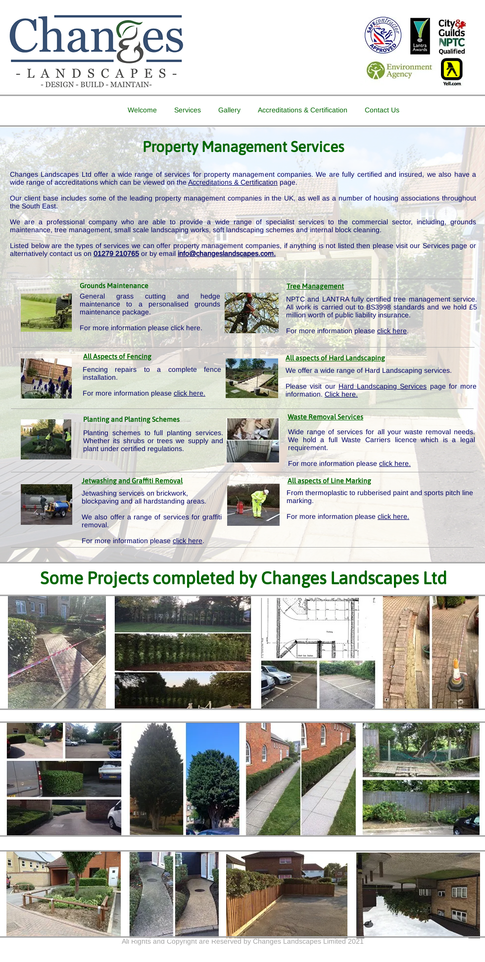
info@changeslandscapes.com (226, 253)
